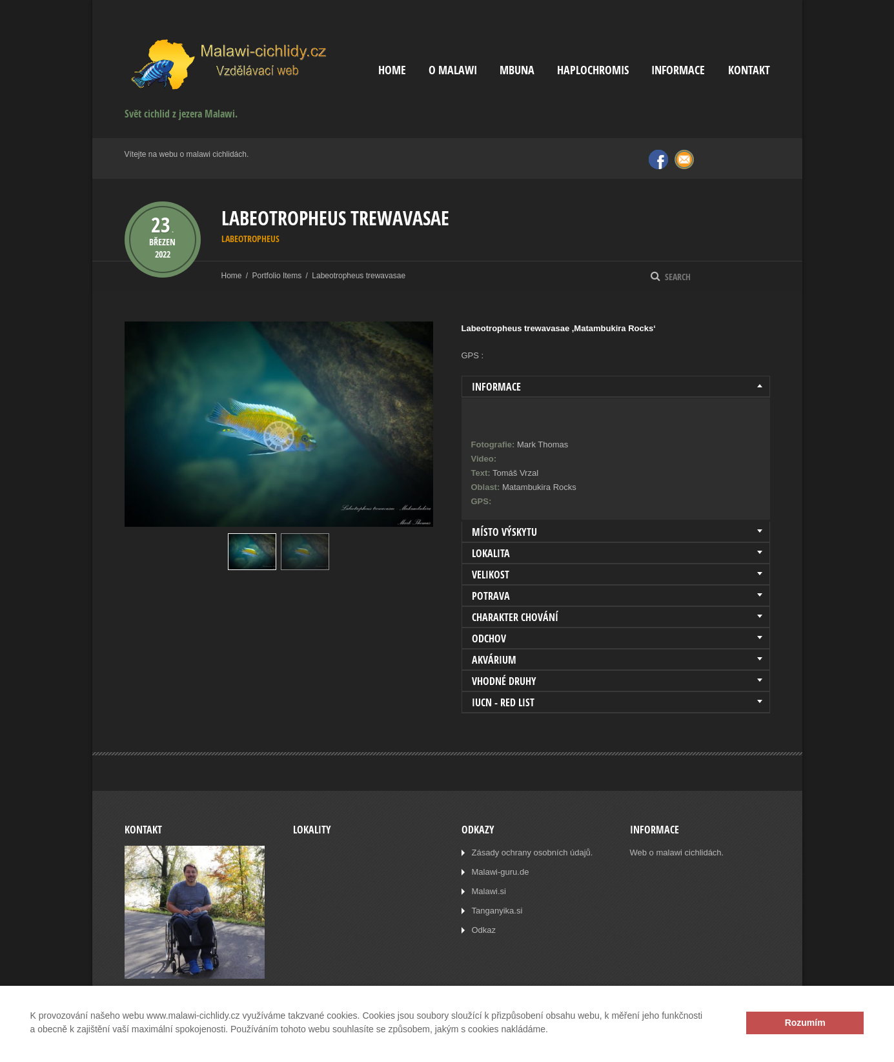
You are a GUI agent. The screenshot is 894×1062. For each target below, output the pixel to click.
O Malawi (453, 70)
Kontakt (749, 70)
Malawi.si (489, 891)
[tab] (616, 387)
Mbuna (517, 70)
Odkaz (484, 930)
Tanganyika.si (497, 910)
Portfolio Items (277, 275)
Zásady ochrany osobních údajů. (532, 852)
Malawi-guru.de (500, 872)
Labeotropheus (250, 238)
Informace (678, 70)
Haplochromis (593, 70)
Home (392, 70)
